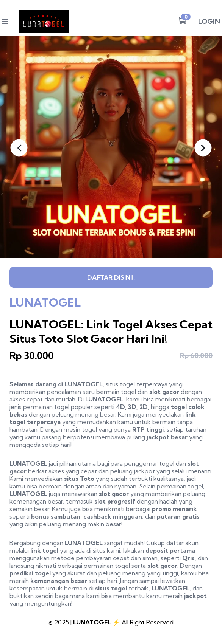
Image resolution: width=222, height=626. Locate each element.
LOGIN (209, 21)
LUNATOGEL (84, 384)
